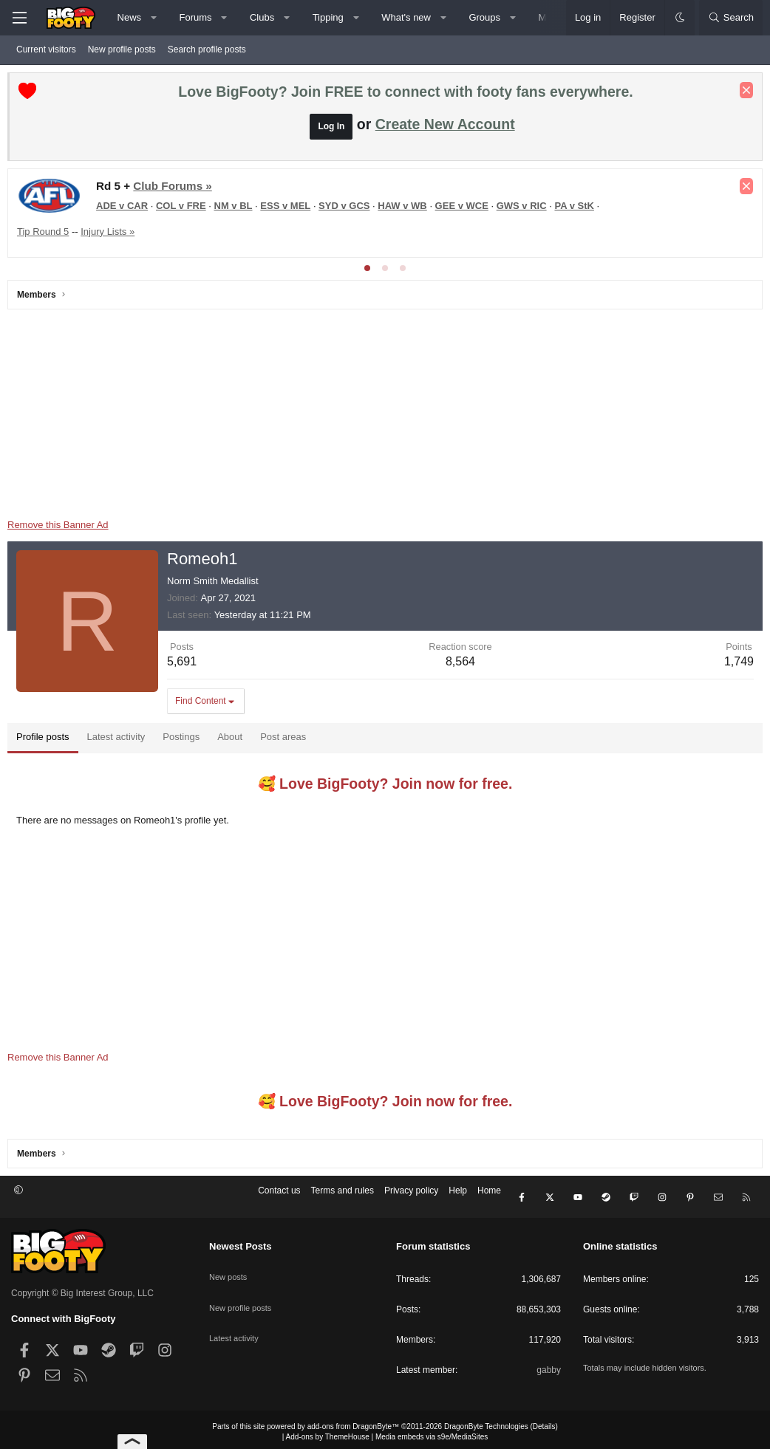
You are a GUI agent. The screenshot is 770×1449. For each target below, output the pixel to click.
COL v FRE (185, 209)
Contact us (279, 1198)
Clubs (262, 17)
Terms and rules (342, 1198)
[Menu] (19, 17)
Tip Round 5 (46, 235)
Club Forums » (176, 189)
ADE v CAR (125, 209)
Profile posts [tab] (46, 740)
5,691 (185, 665)
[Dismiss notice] (742, 94)
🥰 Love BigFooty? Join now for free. (385, 787)
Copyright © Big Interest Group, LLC (82, 1289)
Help (458, 1198)
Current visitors (46, 49)
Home (489, 1198)
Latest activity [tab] (120, 740)
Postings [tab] (184, 740)
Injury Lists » (111, 235)
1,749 (735, 665)
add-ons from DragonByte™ (353, 1422)
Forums (196, 17)
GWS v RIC (525, 209)
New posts (230, 1266)
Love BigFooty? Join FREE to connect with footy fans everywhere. (405, 95)
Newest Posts (240, 1241)
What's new (406, 17)
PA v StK (577, 209)
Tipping (328, 17)
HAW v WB (405, 209)
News (129, 17)
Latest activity (236, 1317)
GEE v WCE (465, 209)
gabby (548, 1365)
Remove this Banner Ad (61, 528)
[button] (154, 17)
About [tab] (233, 740)
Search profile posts (207, 49)
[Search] (731, 17)
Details (544, 1422)
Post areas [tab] (287, 740)
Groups (484, 17)
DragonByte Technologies (486, 1422)
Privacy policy (411, 1198)
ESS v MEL (289, 209)
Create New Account (445, 128)
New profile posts (122, 49)
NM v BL (237, 209)
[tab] (367, 272)
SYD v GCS (347, 209)
